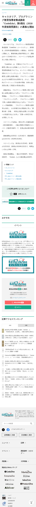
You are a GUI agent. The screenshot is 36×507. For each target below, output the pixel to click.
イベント (6, 451)
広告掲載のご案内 (26, 435)
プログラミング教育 (7, 34)
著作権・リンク (12, 498)
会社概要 (10, 506)
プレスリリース (9, 168)
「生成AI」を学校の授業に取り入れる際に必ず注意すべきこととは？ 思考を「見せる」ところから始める (19, 371)
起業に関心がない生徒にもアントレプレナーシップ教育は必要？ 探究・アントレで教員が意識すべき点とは (19, 387)
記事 (23, 443)
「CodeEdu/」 (9, 173)
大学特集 (25, 461)
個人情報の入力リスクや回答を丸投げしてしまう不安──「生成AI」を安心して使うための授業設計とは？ (19, 379)
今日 (10, 325)
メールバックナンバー (18, 297)
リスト (10, 39)
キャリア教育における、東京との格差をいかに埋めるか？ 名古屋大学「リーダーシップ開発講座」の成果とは (19, 343)
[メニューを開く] (3, 3)
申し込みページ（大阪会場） (13, 179)
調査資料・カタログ (27, 452)
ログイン (17, 307)
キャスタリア (9, 170)
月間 (26, 325)
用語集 (5, 461)
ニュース (6, 443)
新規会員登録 (17, 302)
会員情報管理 (11, 500)
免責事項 (10, 503)
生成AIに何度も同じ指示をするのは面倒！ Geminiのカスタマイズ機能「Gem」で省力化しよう (19, 363)
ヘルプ (9, 495)
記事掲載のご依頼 (9, 435)
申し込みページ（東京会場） (13, 176)
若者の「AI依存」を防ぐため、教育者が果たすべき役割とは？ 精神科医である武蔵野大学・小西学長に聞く (19, 395)
